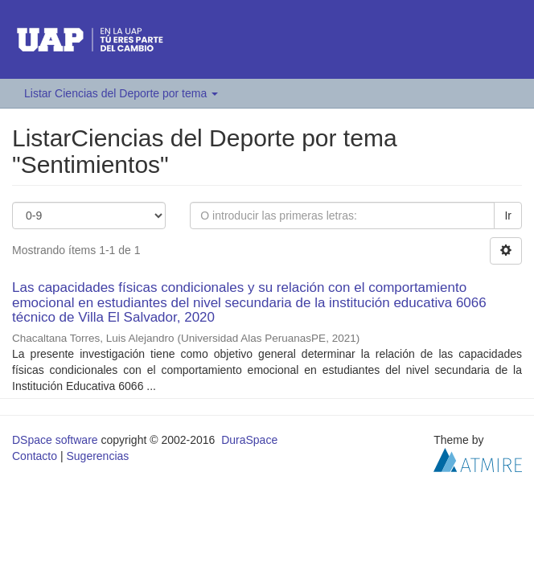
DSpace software (55, 439)
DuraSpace (249, 439)
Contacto (34, 456)
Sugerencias (97, 456)
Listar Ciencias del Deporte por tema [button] (121, 93)
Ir (507, 215)
